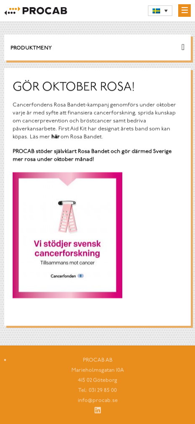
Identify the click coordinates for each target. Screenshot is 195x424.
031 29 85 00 (103, 392)
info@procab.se (98, 402)
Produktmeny (31, 48)
